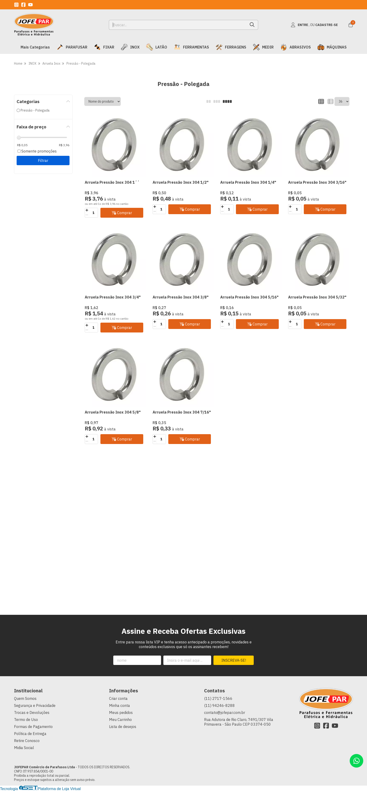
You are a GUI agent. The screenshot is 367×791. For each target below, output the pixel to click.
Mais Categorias (35, 47)
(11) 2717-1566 (218, 698)
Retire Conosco (27, 740)
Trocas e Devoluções (31, 712)
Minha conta (119, 705)
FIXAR (104, 47)
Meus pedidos (121, 712)
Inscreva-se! (233, 660)
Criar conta (118, 698)
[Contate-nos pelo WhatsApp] (356, 761)
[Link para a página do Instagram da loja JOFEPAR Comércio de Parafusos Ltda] (16, 4)
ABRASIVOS (295, 47)
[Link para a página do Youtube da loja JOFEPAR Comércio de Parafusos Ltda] (30, 4)
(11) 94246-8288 (219, 705)
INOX (130, 47)
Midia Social (24, 747)
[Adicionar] (87, 210)
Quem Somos (25, 698)
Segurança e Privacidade (34, 705)
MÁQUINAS (332, 47)
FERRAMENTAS (191, 47)
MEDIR (263, 47)
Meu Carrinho (120, 719)
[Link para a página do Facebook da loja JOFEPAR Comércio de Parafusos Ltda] (23, 4)
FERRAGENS (231, 47)
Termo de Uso (26, 719)
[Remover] (87, 215)
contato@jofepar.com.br (224, 712)
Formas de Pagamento (33, 726)
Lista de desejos (122, 726)
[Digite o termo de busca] (177, 25)
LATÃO (156, 47)
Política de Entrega (30, 733)
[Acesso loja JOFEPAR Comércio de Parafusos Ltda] (314, 25)
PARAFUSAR (71, 47)
